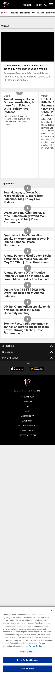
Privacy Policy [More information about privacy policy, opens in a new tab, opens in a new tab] (35, 646)
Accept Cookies (27, 668)
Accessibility (27, 416)
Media (27, 411)
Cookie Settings (27, 430)
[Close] (51, 610)
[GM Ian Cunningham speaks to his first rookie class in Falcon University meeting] (27, 310)
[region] (27, 640)
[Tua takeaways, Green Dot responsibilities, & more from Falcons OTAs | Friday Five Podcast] (19, 111)
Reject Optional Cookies (27, 660)
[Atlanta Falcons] (27, 382)
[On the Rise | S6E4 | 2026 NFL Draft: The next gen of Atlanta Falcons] (27, 293)
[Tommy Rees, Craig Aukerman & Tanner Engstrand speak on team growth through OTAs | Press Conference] (27, 328)
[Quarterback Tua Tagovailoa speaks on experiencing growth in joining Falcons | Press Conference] (27, 240)
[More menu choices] (51, 4)
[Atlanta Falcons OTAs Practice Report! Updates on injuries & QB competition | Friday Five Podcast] (27, 276)
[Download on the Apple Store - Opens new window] (16, 369)
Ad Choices (27, 421)
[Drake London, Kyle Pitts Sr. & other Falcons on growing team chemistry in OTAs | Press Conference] (27, 217)
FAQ (27, 406)
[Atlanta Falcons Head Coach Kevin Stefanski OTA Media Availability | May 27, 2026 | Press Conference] (27, 259)
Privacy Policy (27, 397)
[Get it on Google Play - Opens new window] (37, 370)
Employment (27, 402)
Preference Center (28, 435)
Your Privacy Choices (27, 426)
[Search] (45, 5)
